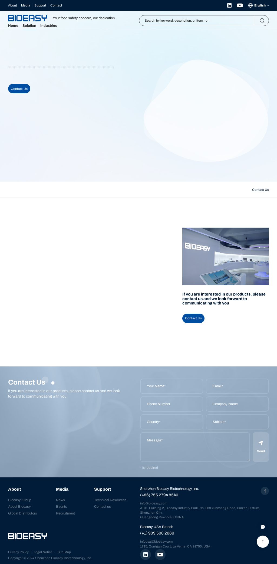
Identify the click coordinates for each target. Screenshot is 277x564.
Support (40, 5)
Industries (48, 26)
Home (13, 26)
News (60, 500)
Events (61, 507)
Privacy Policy (18, 552)
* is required (149, 467)
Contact (56, 5)
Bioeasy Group (19, 500)
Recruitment (65, 513)
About (12, 5)
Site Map (64, 552)
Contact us (102, 507)
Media (25, 5)
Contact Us (19, 89)
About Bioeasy (19, 507)
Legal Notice (43, 552)
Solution (29, 26)
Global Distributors (22, 513)
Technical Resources (110, 500)
